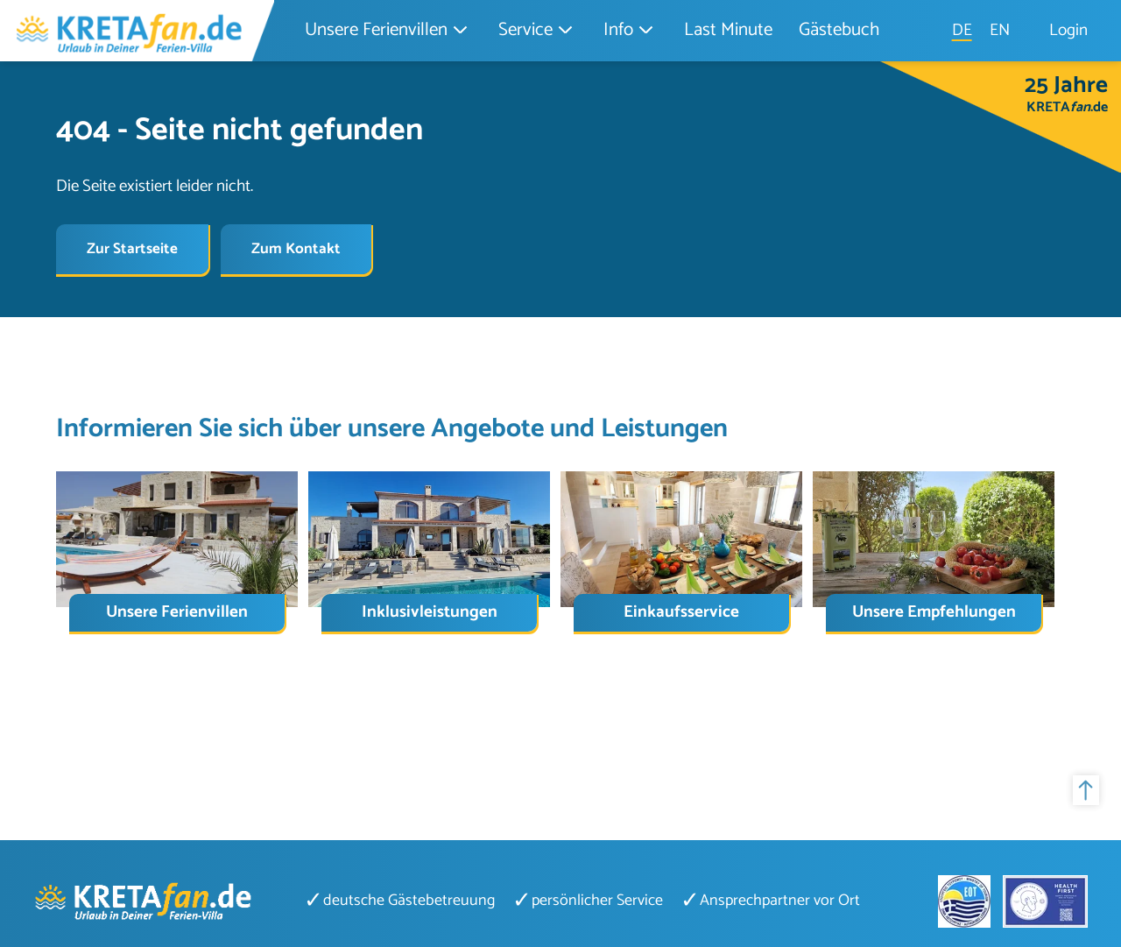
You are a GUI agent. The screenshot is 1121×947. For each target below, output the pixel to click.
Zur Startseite (132, 249)
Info (618, 30)
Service (525, 30)
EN (1000, 30)
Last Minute (728, 30)
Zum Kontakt (296, 249)
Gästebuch (839, 30)
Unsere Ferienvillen (376, 30)
